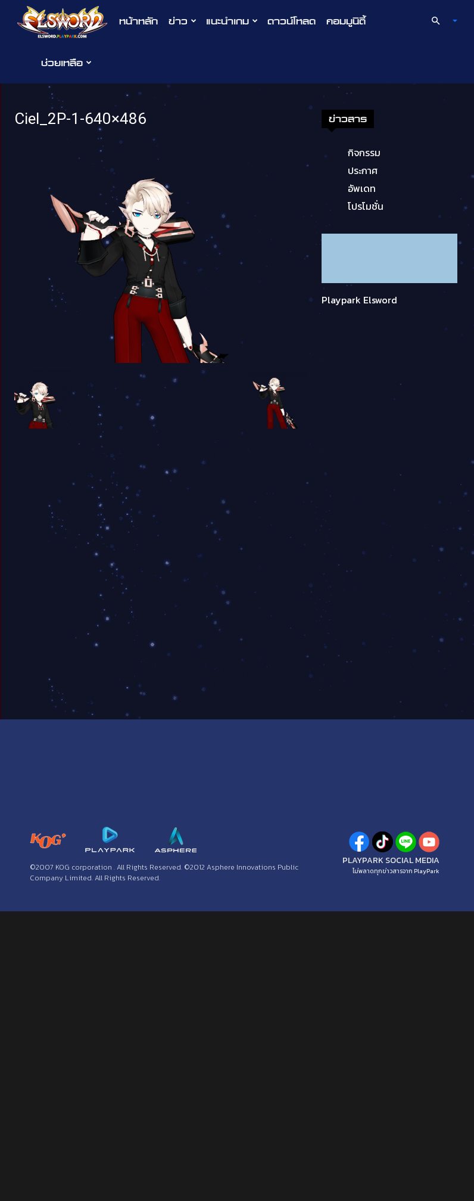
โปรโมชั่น (365, 206)
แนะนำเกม (232, 21)
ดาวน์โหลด (291, 21)
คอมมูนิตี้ (346, 21)
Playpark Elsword (359, 300)
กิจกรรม (364, 152)
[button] (439, 20)
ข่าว (183, 21)
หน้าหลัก (138, 21)
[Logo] (65, 21)
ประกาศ (363, 170)
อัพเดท (362, 188)
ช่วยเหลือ (66, 62)
